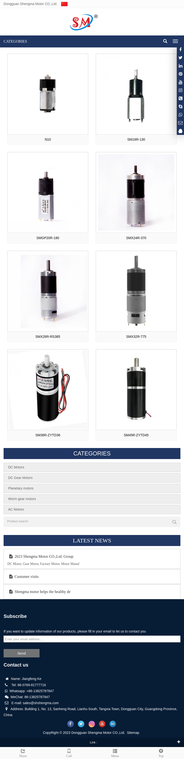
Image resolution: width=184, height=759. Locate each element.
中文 (67, 4)
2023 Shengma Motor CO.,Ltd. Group (40, 556)
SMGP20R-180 (47, 238)
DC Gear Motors (20, 478)
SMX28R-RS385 (47, 337)
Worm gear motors (22, 499)
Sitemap (133, 733)
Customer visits (23, 577)
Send (21, 653)
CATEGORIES (15, 41)
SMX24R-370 (136, 238)
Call (69, 752)
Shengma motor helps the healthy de (38, 592)
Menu (115, 752)
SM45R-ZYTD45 (136, 435)
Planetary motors (21, 488)
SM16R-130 (136, 139)
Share (23, 752)
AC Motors (16, 509)
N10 (48, 139)
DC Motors (16, 467)
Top (161, 752)
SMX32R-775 (136, 337)
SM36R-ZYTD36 (47, 435)
